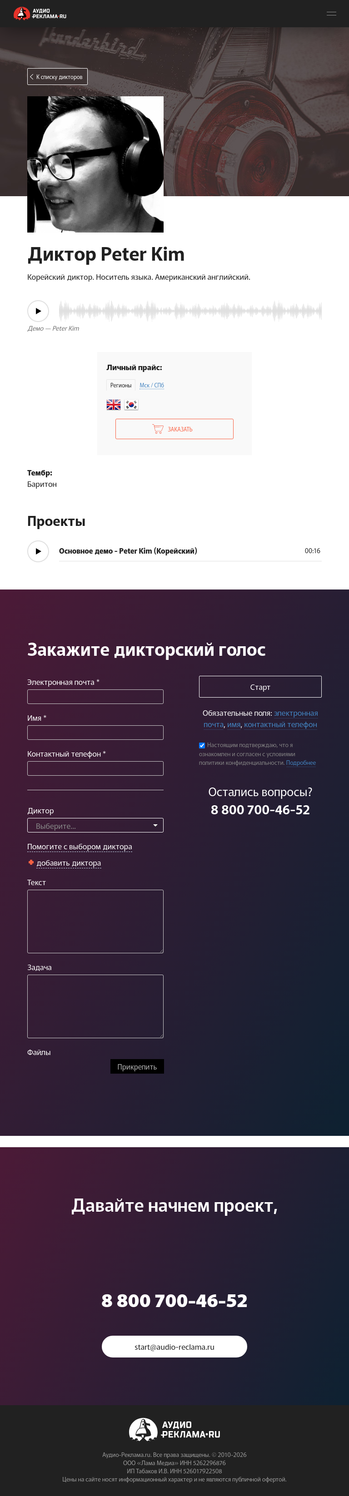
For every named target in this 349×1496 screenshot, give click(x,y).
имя (233, 723)
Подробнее (301, 762)
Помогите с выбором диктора (79, 846)
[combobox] (95, 825)
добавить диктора (68, 862)
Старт (260, 686)
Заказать (180, 429)
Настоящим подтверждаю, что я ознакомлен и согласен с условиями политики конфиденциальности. (247, 753)
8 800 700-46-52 (260, 809)
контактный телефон (280, 723)
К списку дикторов (59, 76)
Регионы (120, 385)
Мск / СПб (152, 385)
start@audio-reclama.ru (174, 1346)
